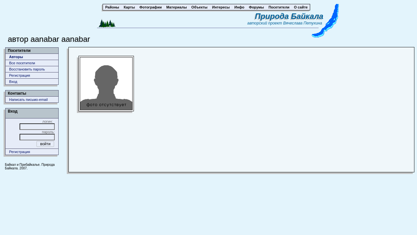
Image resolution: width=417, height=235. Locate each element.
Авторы (16, 57)
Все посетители (22, 63)
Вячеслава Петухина (302, 23)
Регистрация (19, 75)
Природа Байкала (289, 16)
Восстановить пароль (27, 69)
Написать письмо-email (28, 100)
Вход (13, 82)
